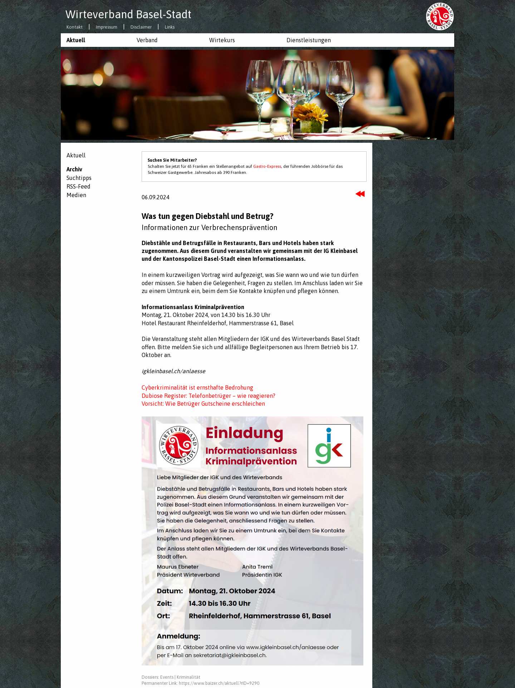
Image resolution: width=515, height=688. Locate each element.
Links (170, 27)
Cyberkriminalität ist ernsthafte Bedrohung (197, 387)
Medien (76, 195)
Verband (147, 40)
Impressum (106, 27)
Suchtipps (79, 178)
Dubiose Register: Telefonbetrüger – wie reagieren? (208, 395)
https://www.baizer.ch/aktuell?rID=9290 (219, 683)
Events (166, 677)
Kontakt (75, 27)
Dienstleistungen (308, 40)
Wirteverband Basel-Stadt (128, 14)
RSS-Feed (78, 186)
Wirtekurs (222, 40)
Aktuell (76, 40)
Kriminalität (188, 677)
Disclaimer (141, 27)
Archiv (74, 169)
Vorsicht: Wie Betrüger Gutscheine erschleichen (203, 403)
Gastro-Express (267, 166)
